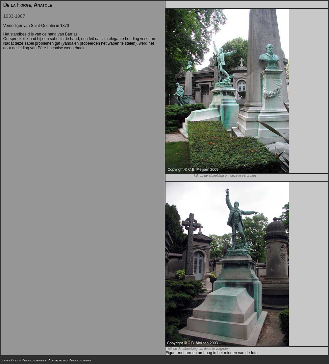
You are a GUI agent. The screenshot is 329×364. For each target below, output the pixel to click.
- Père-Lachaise (32, 360)
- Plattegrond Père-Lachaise (68, 360)
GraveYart (9, 360)
